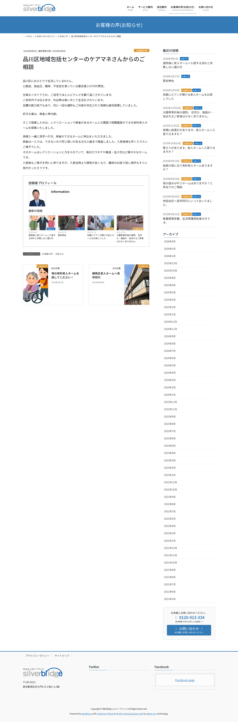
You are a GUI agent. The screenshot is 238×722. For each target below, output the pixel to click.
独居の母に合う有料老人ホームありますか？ (188, 167)
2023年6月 (170, 438)
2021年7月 (170, 584)
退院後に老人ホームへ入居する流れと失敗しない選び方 (42, 237)
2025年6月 (170, 285)
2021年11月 (170, 555)
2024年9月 (170, 336)
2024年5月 (170, 365)
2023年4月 (170, 453)
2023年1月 (170, 475)
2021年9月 (170, 569)
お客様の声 (141, 50)
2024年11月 (170, 329)
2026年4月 (170, 241)
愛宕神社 (62, 235)
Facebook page (185, 680)
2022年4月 (170, 526)
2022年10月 (170, 489)
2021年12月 (170, 548)
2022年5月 (170, 518)
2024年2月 (170, 387)
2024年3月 (170, 380)
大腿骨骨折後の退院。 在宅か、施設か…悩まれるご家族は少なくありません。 (130, 238)
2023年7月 (170, 431)
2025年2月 (170, 307)
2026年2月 (170, 248)
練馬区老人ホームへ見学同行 (106, 275)
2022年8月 (170, 504)
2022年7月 (170, 511)
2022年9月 (170, 496)
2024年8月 (170, 343)
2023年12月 (170, 402)
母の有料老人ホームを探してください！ (65, 275)
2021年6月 (170, 591)
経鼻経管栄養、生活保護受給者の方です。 (186, 220)
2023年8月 (170, 424)
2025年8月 (170, 278)
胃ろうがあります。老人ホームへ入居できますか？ (189, 150)
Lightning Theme (105, 713)
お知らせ (50, 229)
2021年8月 (170, 577)
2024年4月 (170, 372)
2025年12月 (170, 263)
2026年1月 (170, 256)
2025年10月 (170, 270)
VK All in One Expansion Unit (129, 713)
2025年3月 (170, 299)
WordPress (86, 713)
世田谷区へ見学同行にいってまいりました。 (188, 203)
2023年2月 (170, 467)
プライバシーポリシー (37, 655)
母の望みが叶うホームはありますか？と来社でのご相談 (188, 185)
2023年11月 (170, 409)
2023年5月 (170, 445)
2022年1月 (170, 540)
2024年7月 (170, 351)
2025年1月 (170, 314)
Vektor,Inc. (151, 713)
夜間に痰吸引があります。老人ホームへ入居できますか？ (189, 132)
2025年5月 (170, 292)
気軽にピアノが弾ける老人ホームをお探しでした (100, 237)
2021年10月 (170, 562)
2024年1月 (170, 394)
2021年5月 (170, 599)
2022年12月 (170, 482)
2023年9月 (170, 416)
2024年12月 (170, 321)
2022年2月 (170, 533)
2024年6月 (170, 358)
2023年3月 (170, 460)
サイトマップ (62, 655)
